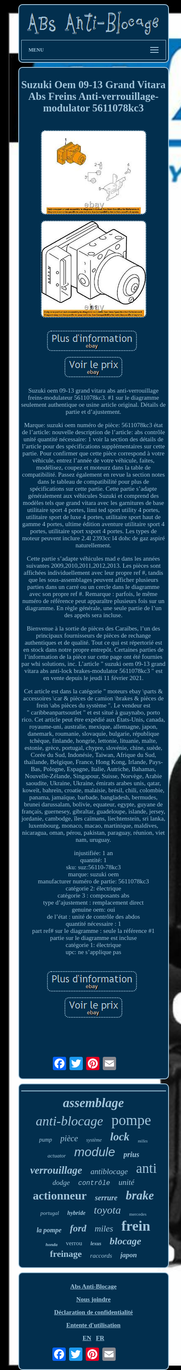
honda (52, 1244)
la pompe (49, 1230)
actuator (56, 1155)
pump (45, 1140)
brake (140, 1195)
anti (146, 1168)
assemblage (93, 1103)
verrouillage (56, 1170)
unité (126, 1182)
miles (104, 1229)
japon (128, 1255)
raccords (101, 1255)
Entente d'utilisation (93, 1325)
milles (143, 1141)
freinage (66, 1254)
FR (100, 1338)
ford (78, 1228)
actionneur (60, 1195)
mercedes (137, 1214)
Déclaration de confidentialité (93, 1312)
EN (86, 1338)
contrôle (94, 1183)
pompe (131, 1120)
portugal (49, 1213)
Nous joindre (93, 1299)
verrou (74, 1243)
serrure (106, 1198)
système (94, 1140)
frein (135, 1226)
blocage (125, 1241)
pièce (69, 1138)
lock (120, 1136)
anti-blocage (69, 1120)
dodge (61, 1183)
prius (131, 1154)
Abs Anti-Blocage (93, 1286)
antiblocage (109, 1171)
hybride (76, 1213)
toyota (107, 1210)
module (94, 1152)
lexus (95, 1243)
